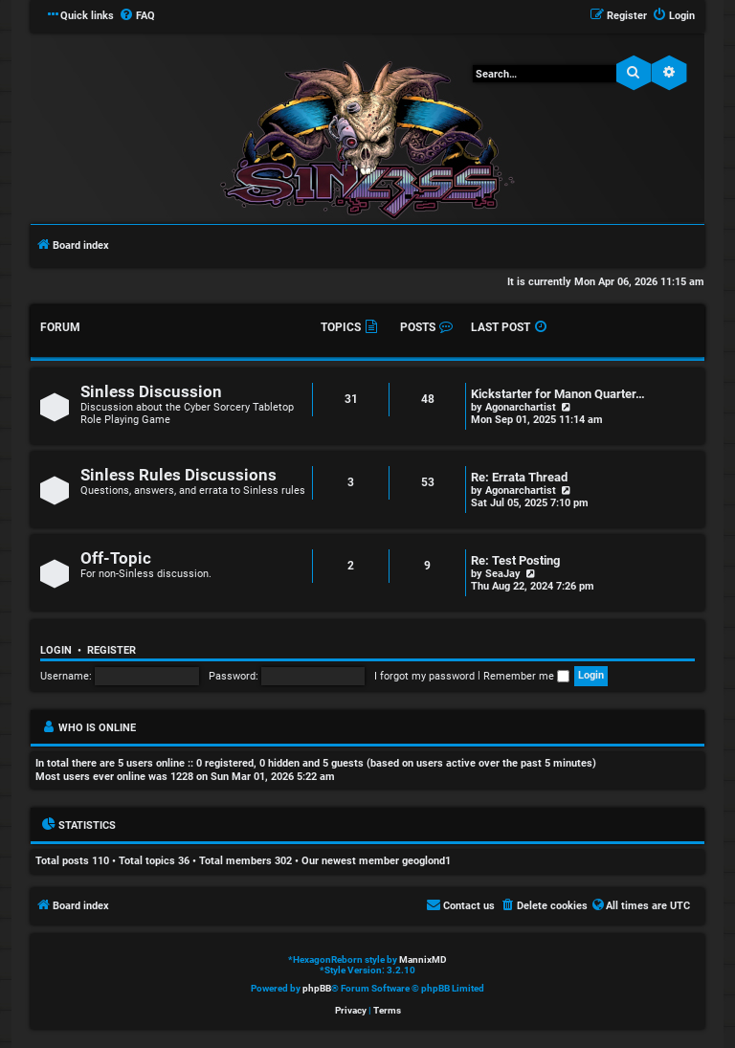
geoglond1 (426, 861)
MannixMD (423, 959)
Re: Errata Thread (519, 477)
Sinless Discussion (151, 392)
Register (111, 650)
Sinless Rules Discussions (178, 475)
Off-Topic (115, 558)
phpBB (316, 988)
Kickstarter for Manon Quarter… (558, 394)
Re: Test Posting (515, 560)
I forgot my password (424, 676)
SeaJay (503, 574)
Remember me (526, 676)
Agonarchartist (520, 407)
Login (56, 650)
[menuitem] (137, 16)
